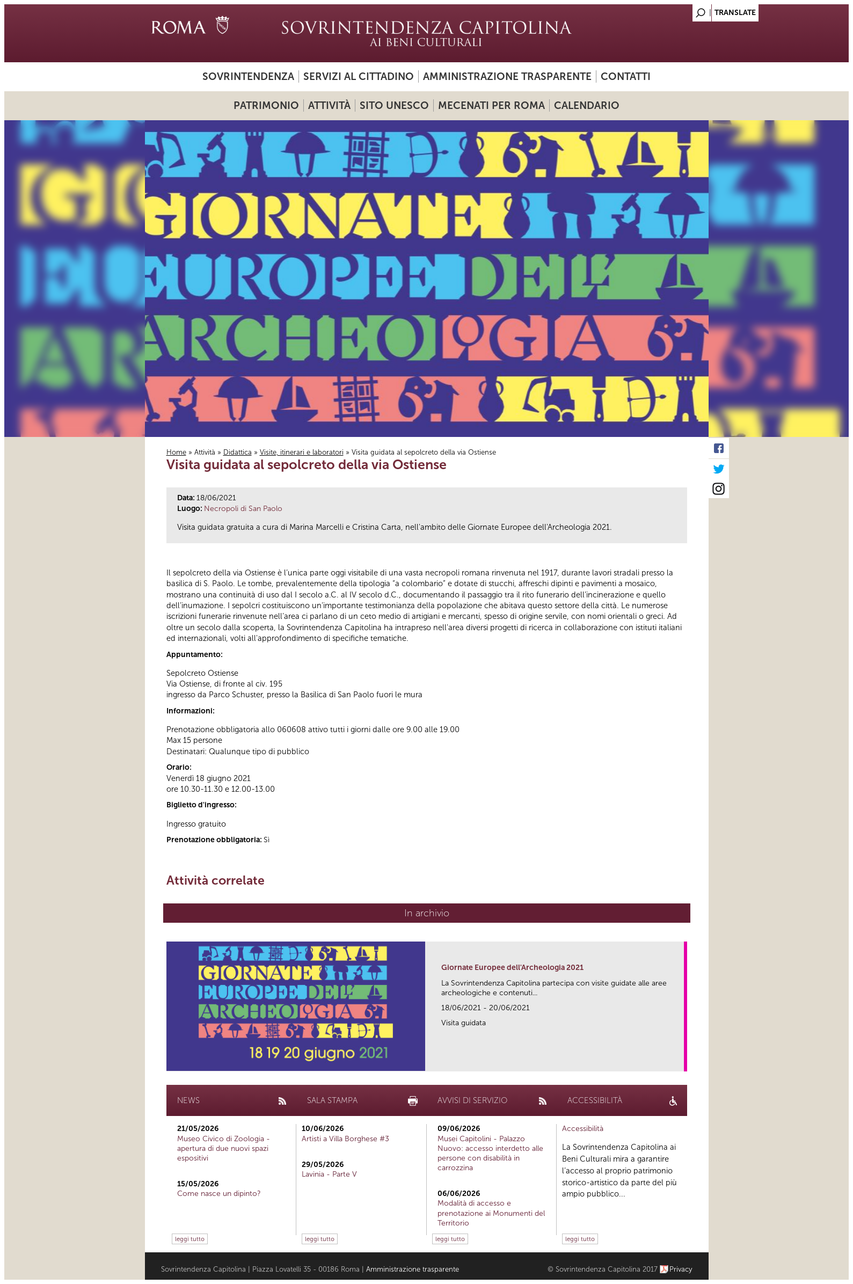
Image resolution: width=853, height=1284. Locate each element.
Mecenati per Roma (491, 105)
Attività (329, 105)
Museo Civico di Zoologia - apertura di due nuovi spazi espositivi (223, 1148)
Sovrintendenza (248, 76)
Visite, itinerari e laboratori (302, 452)
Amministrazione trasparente (507, 76)
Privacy (680, 1269)
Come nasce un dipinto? (219, 1193)
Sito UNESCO (394, 105)
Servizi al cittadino (358, 76)
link (679, 1059)
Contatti (626, 76)
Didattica (237, 452)
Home (176, 452)
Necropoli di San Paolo (243, 508)
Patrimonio (266, 105)
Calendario (586, 105)
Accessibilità (582, 1128)
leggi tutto (190, 1239)
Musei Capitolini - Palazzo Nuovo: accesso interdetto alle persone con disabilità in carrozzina (490, 1153)
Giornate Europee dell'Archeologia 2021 (512, 967)
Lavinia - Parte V (329, 1174)
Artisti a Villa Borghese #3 (345, 1138)
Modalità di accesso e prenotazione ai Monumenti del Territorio (491, 1213)
